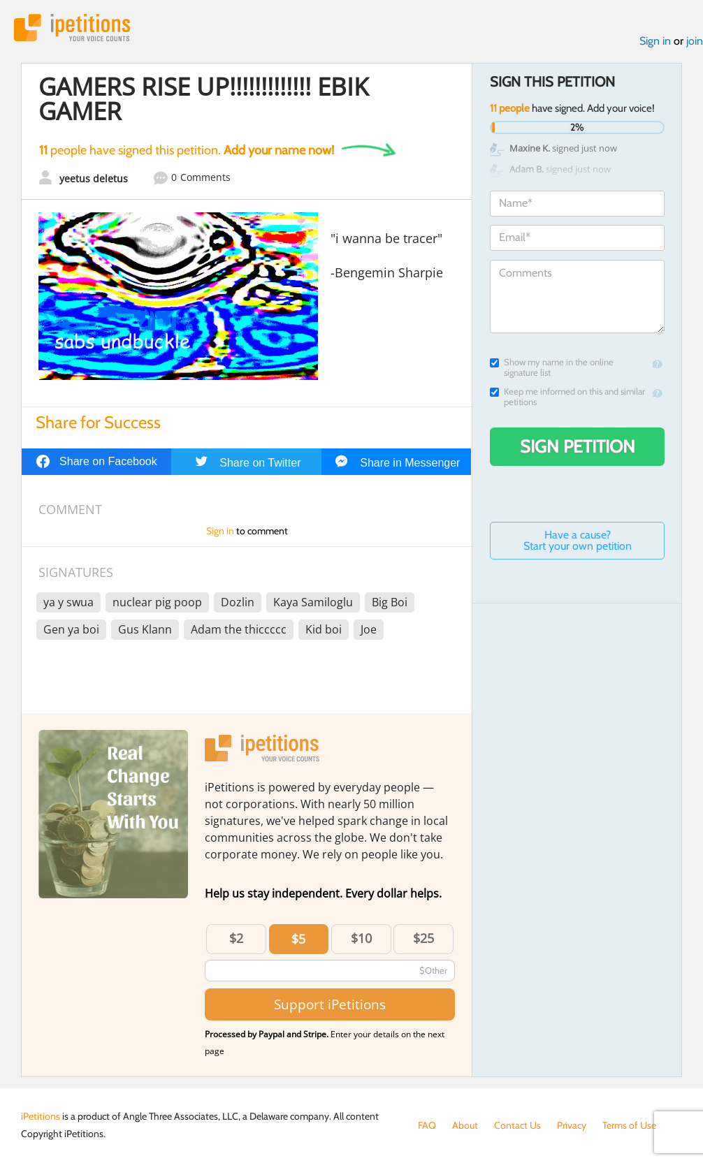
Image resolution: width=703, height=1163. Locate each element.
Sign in (655, 40)
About (465, 1125)
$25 (423, 938)
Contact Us (517, 1125)
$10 (361, 938)
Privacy (571, 1125)
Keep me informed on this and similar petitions (567, 396)
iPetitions (72, 27)
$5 (298, 938)
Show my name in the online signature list (552, 367)
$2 (236, 938)
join (694, 40)
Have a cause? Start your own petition (577, 540)
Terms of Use (629, 1125)
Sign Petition (577, 446)
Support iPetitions (330, 1004)
